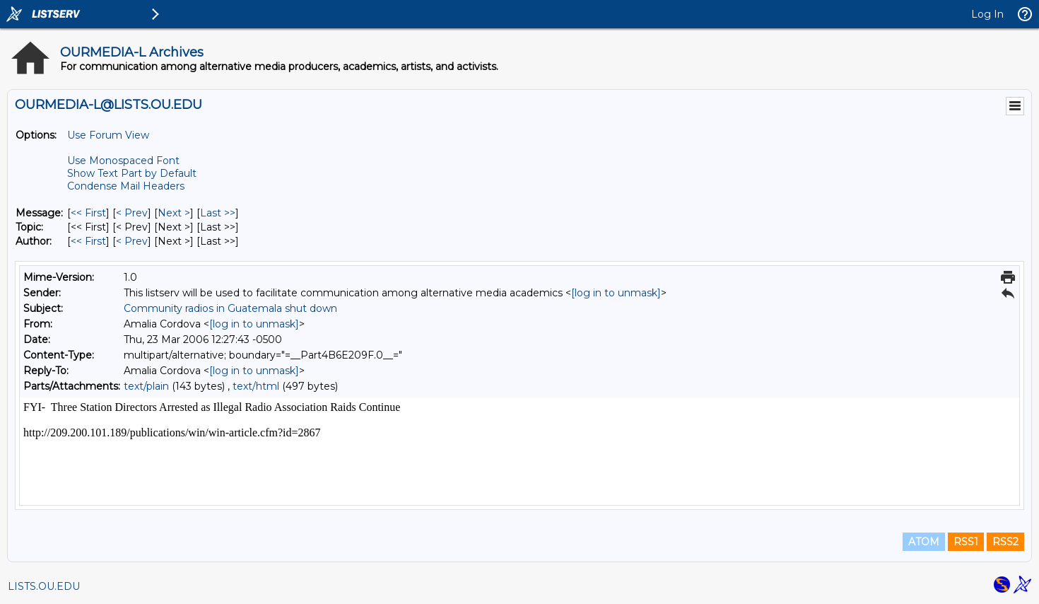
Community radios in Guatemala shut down (230, 308)
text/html (256, 386)
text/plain (146, 386)
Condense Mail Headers (125, 186)
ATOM (923, 541)
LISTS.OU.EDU (44, 586)
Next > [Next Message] (174, 213)
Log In (987, 14)
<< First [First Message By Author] (88, 241)
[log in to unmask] (616, 292)
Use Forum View (108, 135)
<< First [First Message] (88, 213)
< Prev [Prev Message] (132, 213)
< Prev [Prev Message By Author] (132, 241)
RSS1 (965, 541)
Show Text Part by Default (131, 173)
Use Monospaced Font (123, 160)
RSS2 (1005, 541)
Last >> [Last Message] (217, 213)
